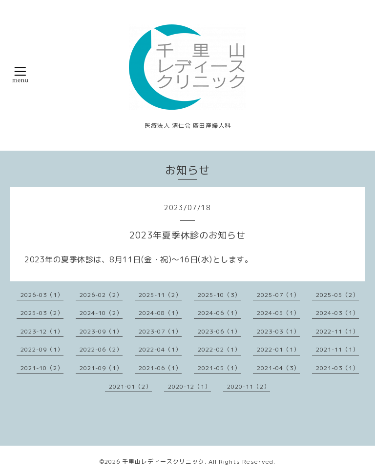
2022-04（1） (160, 349)
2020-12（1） (189, 386)
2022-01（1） (278, 349)
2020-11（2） (248, 386)
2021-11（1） (337, 349)
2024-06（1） (219, 313)
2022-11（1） (337, 331)
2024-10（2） (101, 313)
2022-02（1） (219, 349)
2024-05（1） (278, 313)
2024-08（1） (160, 313)
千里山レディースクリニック (163, 461)
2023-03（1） (278, 331)
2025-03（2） (42, 313)
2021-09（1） (101, 368)
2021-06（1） (160, 368)
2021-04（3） (278, 368)
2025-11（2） (160, 295)
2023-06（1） (219, 331)
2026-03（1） (42, 295)
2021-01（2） (130, 386)
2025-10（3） (219, 295)
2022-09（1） (42, 349)
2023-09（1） (101, 331)
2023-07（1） (160, 331)
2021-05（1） (219, 368)
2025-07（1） (278, 295)
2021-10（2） (42, 368)
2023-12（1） (42, 331)
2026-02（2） (101, 295)
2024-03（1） (337, 313)
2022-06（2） (101, 349)
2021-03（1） (337, 368)
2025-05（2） (337, 295)
